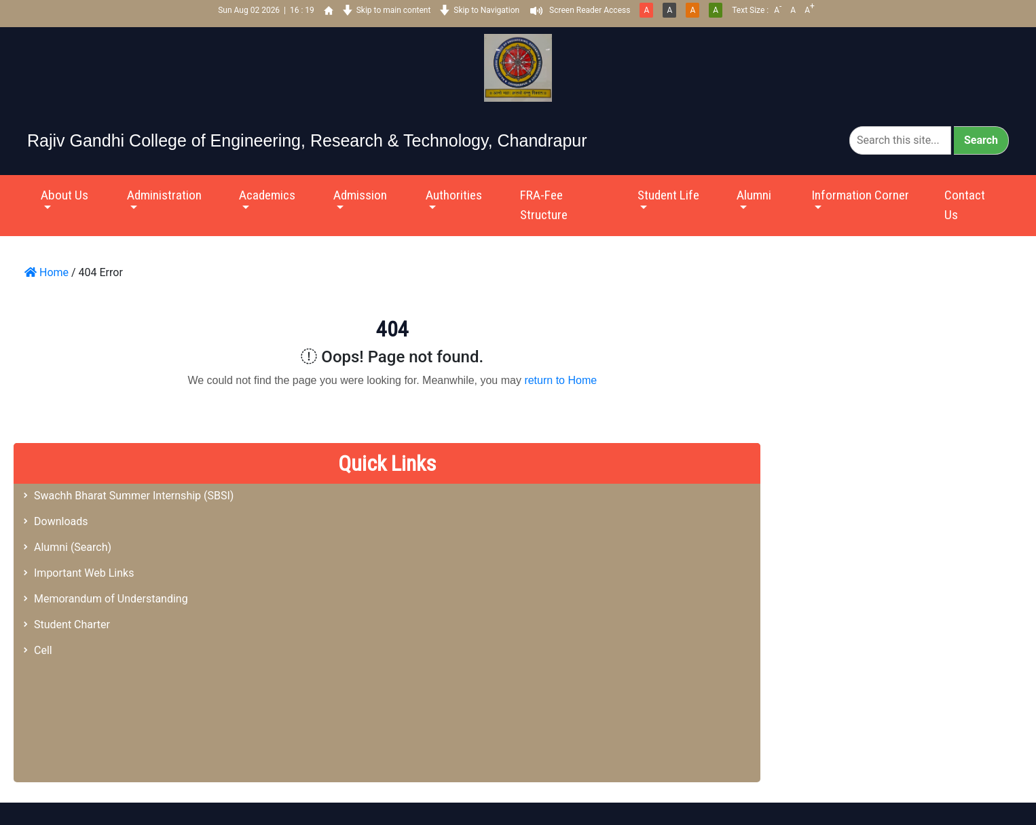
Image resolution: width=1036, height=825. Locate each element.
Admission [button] (360, 195)
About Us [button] (64, 195)
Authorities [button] (454, 195)
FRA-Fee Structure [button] (544, 205)
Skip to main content (393, 10)
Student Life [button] (668, 195)
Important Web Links (84, 573)
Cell (43, 650)
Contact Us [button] (964, 205)
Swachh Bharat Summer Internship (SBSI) (134, 495)
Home (46, 272)
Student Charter (72, 624)
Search (981, 140)
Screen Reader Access (589, 10)
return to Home (560, 380)
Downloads (61, 521)
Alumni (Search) (72, 547)
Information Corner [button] (860, 195)
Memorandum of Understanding (111, 598)
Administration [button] (164, 195)
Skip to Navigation (486, 10)
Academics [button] (267, 195)
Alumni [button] (754, 195)
